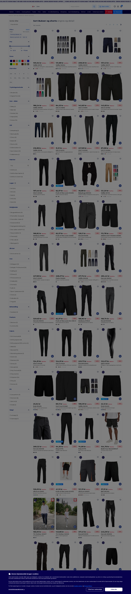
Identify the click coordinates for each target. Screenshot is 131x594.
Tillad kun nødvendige (95, 589)
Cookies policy (78, 586)
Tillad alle (114, 589)
